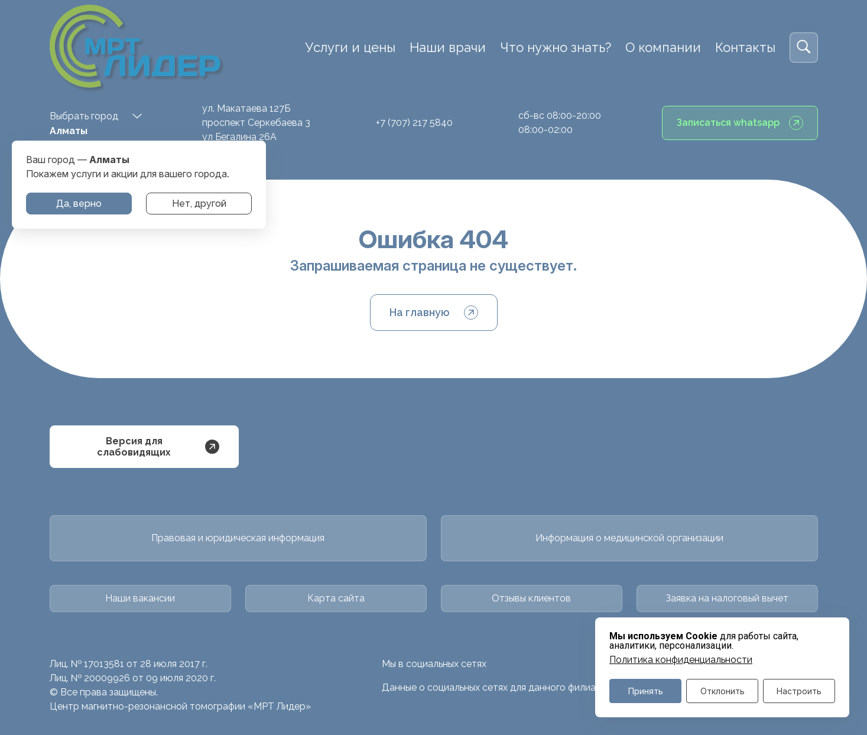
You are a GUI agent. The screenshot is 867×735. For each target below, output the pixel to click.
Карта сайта (336, 598)
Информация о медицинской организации (629, 538)
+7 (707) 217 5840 (414, 122)
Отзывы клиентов (531, 598)
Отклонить (722, 691)
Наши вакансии (140, 598)
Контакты (745, 47)
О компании (663, 47)
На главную (433, 312)
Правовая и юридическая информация (237, 538)
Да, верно (79, 203)
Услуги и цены (350, 47)
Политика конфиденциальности (680, 660)
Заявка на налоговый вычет (726, 598)
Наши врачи (448, 47)
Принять (645, 691)
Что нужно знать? (555, 47)
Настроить (799, 691)
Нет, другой (199, 203)
